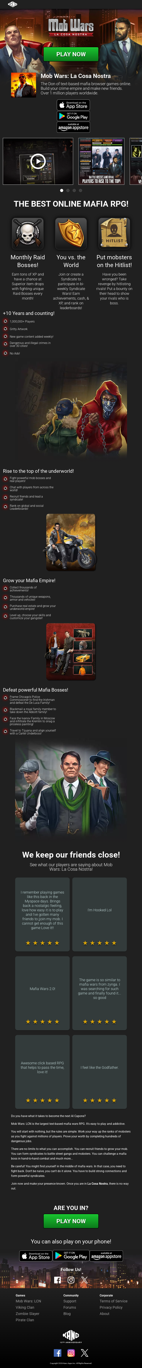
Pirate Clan (25, 1320)
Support (69, 1301)
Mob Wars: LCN (28, 1301)
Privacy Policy (111, 1307)
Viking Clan (25, 1307)
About (104, 1313)
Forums (69, 1307)
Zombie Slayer (27, 1313)
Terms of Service (114, 1301)
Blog (67, 1313)
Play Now (71, 54)
